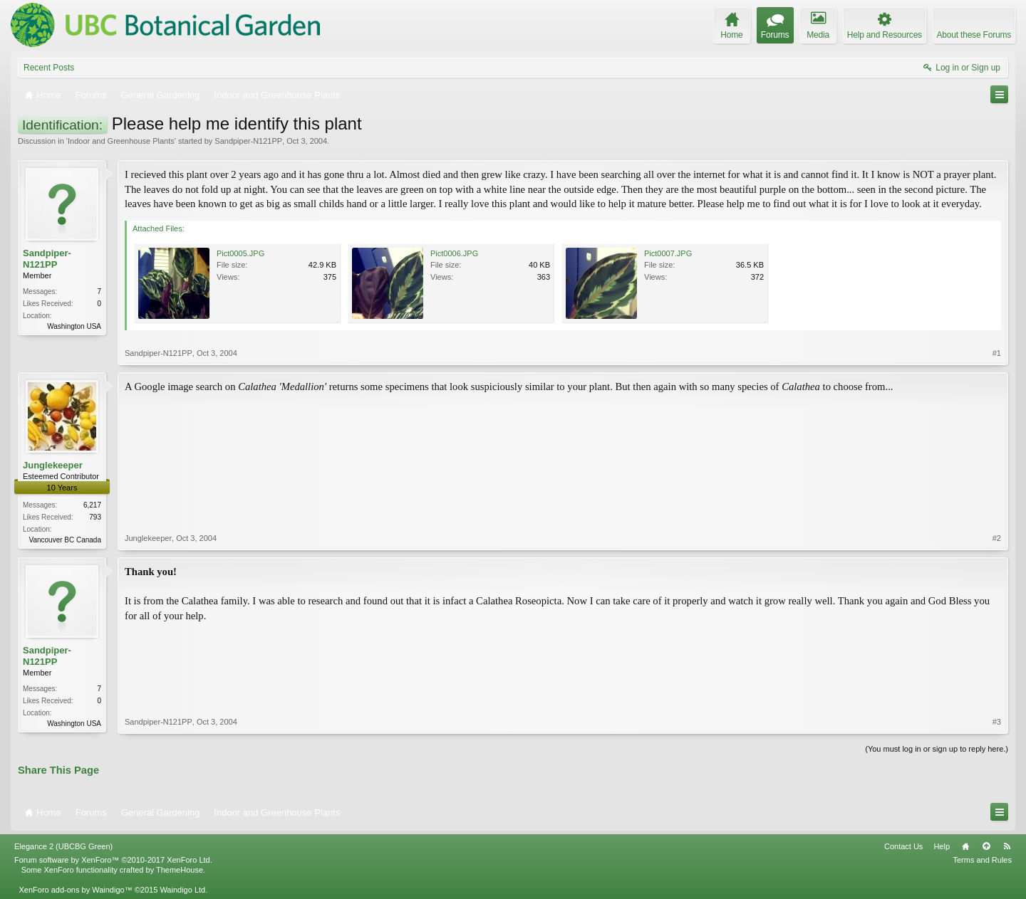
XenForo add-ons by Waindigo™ (75, 889)
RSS (1007, 846)
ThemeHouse (179, 870)
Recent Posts (49, 68)
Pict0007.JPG (668, 253)
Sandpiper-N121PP (248, 141)
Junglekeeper (53, 465)
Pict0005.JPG (240, 253)
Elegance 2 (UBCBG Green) (63, 846)
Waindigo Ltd (182, 889)
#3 (997, 721)
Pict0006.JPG (454, 253)
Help (941, 846)
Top (986, 846)
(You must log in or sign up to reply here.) (936, 749)
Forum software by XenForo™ (113, 860)
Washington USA (74, 326)
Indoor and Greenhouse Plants (121, 141)
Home (965, 846)
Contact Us (903, 846)
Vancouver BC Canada (64, 540)
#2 (997, 538)
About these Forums (974, 35)
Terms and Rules (982, 860)
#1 (997, 353)
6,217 (92, 505)
